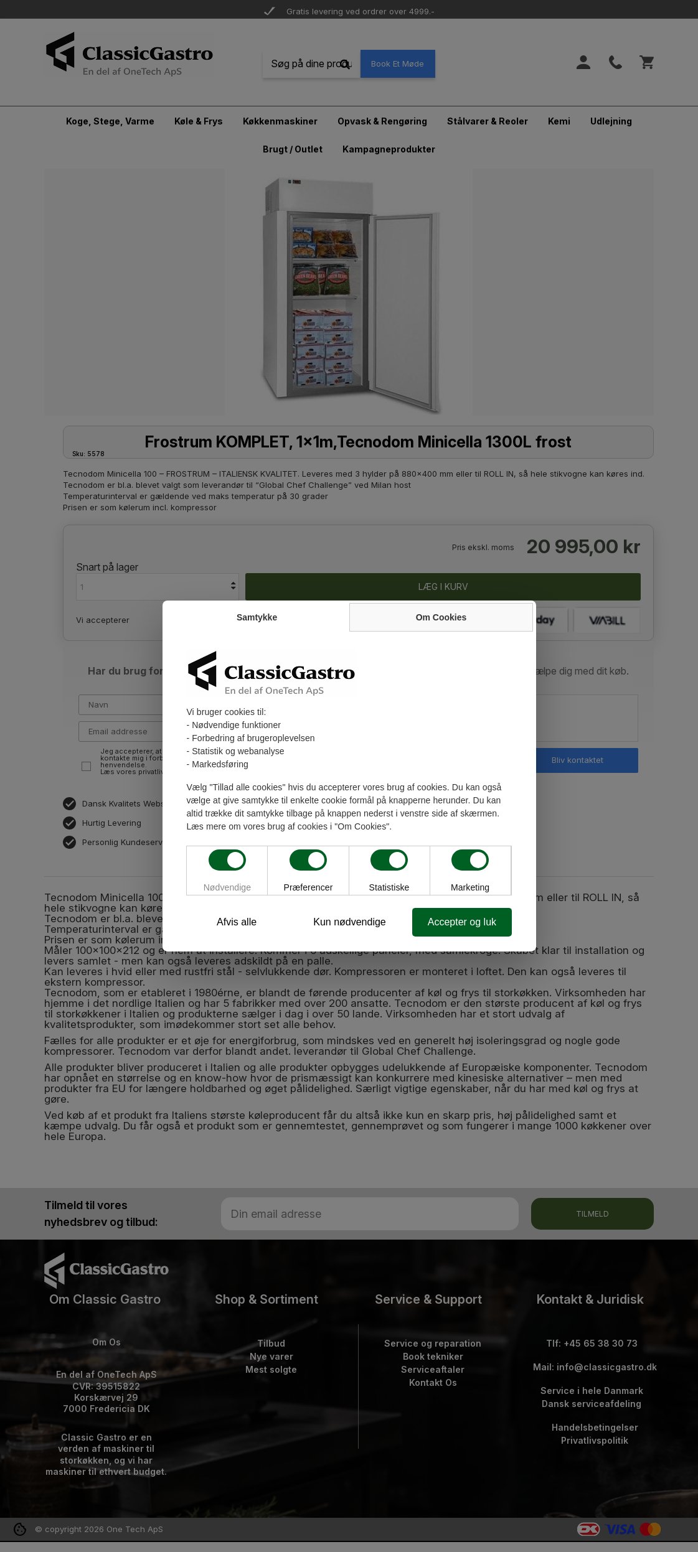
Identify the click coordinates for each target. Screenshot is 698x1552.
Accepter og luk (463, 922)
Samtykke (255, 617)
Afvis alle (235, 922)
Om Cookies (442, 617)
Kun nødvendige (349, 922)
